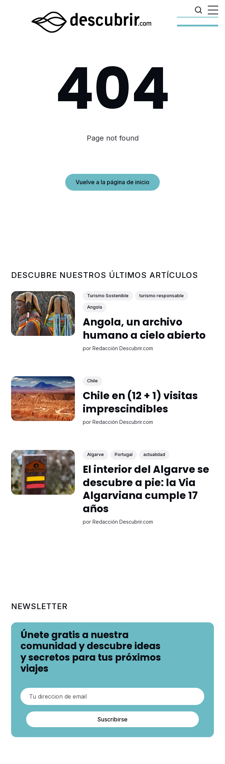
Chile (92, 381)
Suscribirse (112, 719)
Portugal (124, 454)
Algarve (95, 454)
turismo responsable (161, 295)
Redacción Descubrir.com (122, 349)
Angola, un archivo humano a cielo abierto (144, 328)
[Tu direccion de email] (112, 696)
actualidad (154, 454)
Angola (94, 307)
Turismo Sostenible (108, 295)
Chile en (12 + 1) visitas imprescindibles (140, 402)
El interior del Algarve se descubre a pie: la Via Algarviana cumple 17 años (146, 489)
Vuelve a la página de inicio (112, 182)
